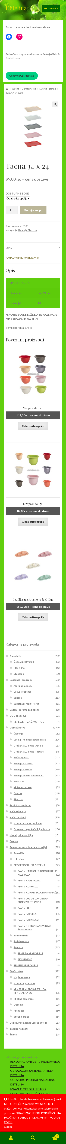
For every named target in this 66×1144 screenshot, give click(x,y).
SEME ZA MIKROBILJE (30, 953)
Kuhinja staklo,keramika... (28, 775)
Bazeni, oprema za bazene (24, 709)
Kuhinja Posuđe (23, 769)
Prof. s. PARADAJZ (28, 919)
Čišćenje (18, 733)
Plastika (18, 799)
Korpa (51, 1136)
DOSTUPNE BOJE (17, 193)
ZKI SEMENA (25, 959)
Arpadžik (19, 853)
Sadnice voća (21, 941)
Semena (18, 947)
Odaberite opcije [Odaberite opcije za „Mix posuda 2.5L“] (33, 426)
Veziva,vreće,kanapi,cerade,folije (28, 1022)
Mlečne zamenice (24, 998)
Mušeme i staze (23, 787)
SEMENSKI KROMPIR (26, 965)
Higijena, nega (22, 977)
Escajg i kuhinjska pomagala (30, 739)
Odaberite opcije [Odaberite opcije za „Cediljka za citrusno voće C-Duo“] (33, 617)
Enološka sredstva (20, 805)
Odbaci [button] (8, 1126)
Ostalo (18, 793)
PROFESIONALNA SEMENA (29, 865)
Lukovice (19, 859)
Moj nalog (11, 1138)
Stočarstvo (16, 971)
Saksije (18, 697)
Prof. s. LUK (24, 908)
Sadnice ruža (21, 935)
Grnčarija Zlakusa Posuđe (28, 751)
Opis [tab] (9, 247)
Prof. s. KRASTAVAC (29, 880)
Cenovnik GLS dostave (21, 75)
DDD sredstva (18, 715)
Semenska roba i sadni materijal (28, 847)
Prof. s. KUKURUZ (28, 886)
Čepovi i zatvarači (24, 661)
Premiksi (19, 1010)
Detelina (16, 8)
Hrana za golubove (24, 983)
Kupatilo (19, 781)
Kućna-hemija (18, 811)
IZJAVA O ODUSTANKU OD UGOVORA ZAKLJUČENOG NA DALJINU (30, 1093)
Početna (14, 88)
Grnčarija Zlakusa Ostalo (28, 745)
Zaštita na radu (19, 1028)
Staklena (19, 673)
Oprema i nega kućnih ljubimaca (32, 829)
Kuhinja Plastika (47, 88)
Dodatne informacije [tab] (22, 258)
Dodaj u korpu (33, 210)
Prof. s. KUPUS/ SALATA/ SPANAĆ (37, 892)
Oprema (18, 1004)
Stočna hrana (21, 1016)
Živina (13, 1034)
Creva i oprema (22, 691)
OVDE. (8, 1122)
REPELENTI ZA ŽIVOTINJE (29, 721)
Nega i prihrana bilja (21, 835)
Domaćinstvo (29, 88)
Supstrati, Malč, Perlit (26, 703)
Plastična (19, 667)
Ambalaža (15, 655)
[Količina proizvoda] (12, 210)
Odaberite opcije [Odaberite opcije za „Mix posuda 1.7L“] (33, 521)
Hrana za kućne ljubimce (28, 823)
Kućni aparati (21, 757)
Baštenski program (21, 679)
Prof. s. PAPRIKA (27, 913)
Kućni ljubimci (18, 817)
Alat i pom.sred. (23, 685)
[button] (55, 104)
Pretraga (33, 1138)
